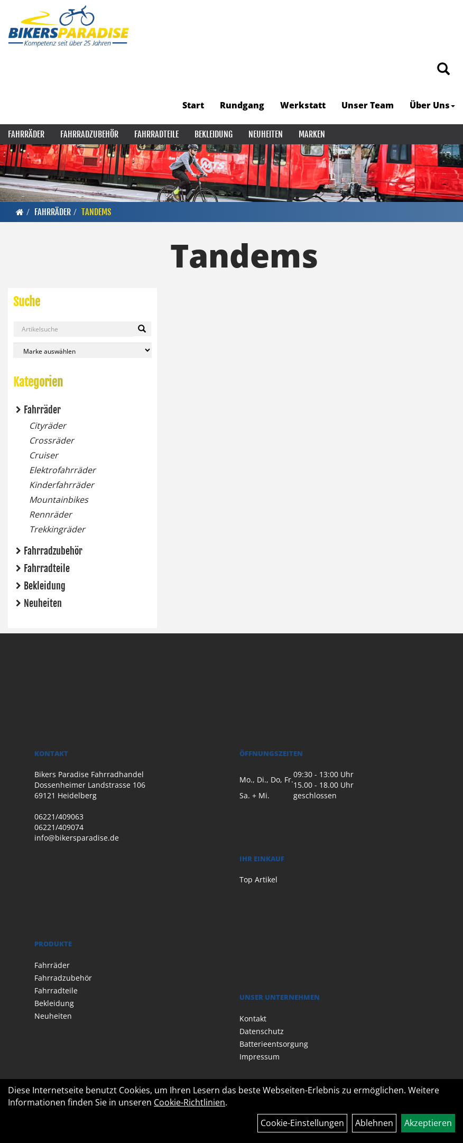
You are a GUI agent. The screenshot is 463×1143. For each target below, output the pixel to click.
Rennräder (50, 514)
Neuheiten (265, 134)
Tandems (96, 212)
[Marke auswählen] (82, 350)
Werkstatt (303, 105)
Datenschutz (261, 1031)
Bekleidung (214, 134)
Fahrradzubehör (89, 134)
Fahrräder (26, 134)
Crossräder (51, 440)
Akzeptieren (428, 1123)
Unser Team (367, 105)
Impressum (259, 1057)
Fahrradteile (156, 134)
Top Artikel (258, 879)
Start (193, 105)
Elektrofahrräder (62, 470)
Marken (312, 134)
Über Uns (432, 105)
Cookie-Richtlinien (189, 1102)
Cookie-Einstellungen (302, 1123)
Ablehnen (374, 1123)
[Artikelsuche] (443, 69)
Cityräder (47, 425)
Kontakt (252, 1018)
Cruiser (43, 455)
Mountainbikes (58, 499)
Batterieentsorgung (273, 1044)
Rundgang (242, 105)
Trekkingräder (57, 529)
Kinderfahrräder (61, 485)
